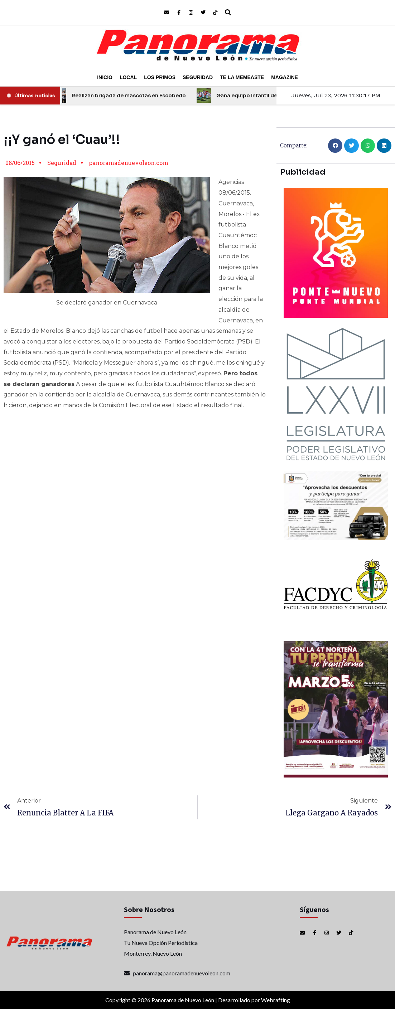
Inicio (104, 77)
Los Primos (159, 77)
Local (128, 77)
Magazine (284, 77)
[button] (335, 145)
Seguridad (198, 77)
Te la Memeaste (242, 77)
